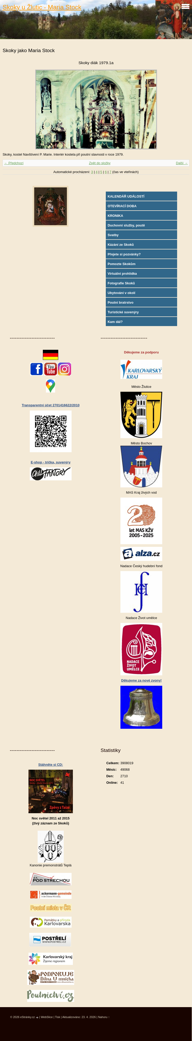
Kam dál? (115, 322)
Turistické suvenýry (123, 312)
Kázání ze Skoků (121, 245)
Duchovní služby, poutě (126, 225)
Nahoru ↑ (103, 1017)
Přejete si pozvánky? (124, 254)
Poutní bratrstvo (120, 302)
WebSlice (47, 1017)
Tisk (57, 1017)
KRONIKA (115, 216)
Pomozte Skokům (122, 264)
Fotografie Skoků (121, 283)
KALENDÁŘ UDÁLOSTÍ (126, 196)
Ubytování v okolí (121, 293)
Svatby (113, 235)
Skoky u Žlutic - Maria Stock (42, 7)
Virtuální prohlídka (122, 273)
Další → (182, 163)
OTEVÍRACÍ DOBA (122, 206)
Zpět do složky (99, 163)
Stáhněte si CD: (50, 765)
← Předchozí (14, 163)
